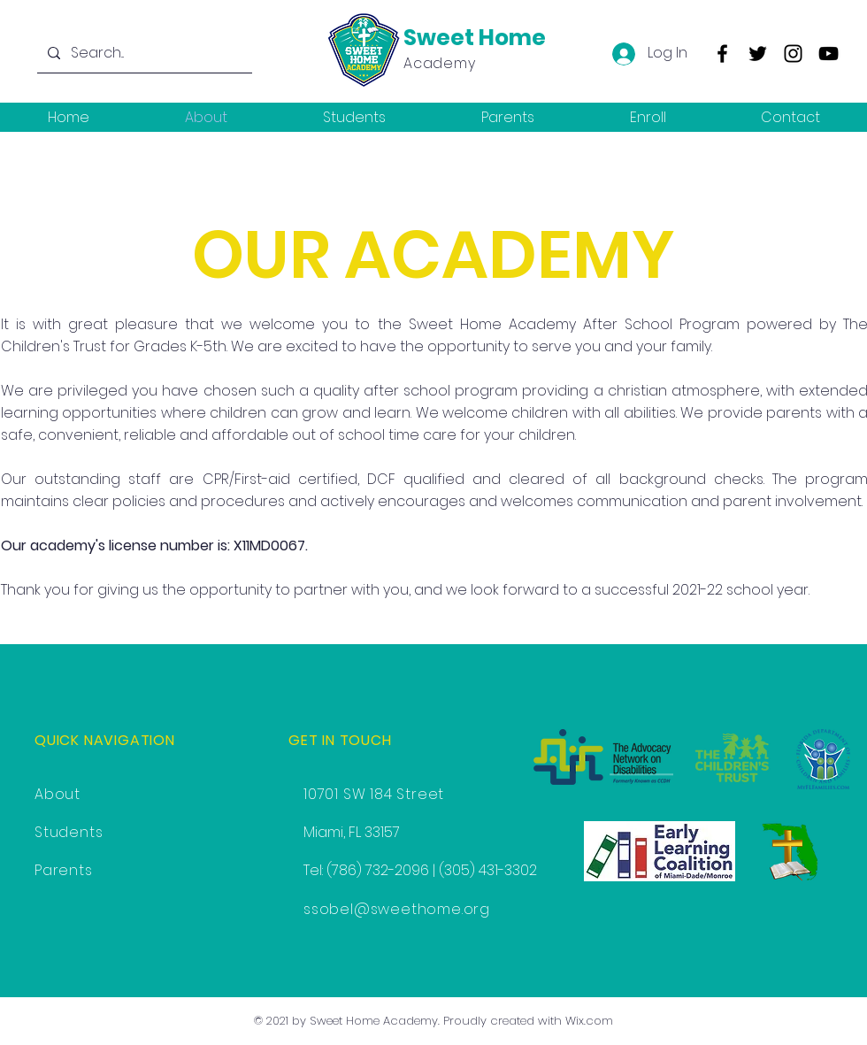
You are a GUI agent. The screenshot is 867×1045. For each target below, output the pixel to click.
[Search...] (143, 53)
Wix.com (589, 1020)
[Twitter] (758, 53)
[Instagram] (793, 53)
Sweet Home (474, 37)
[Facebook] (722, 53)
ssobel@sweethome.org (396, 909)
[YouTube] (828, 53)
